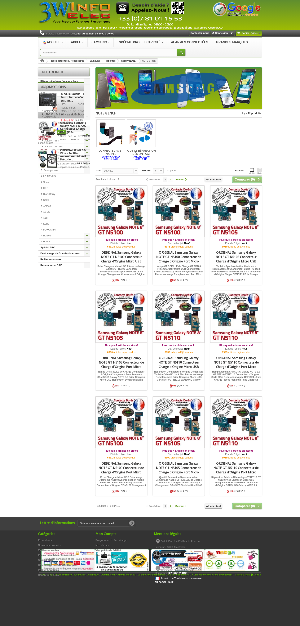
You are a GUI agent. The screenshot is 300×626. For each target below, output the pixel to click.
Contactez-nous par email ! (177, 561)
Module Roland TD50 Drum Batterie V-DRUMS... (74, 287)
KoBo (45, 223)
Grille (252, 171)
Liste (259, 171)
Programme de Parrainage (110, 540)
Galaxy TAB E (51, 158)
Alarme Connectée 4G (179, 611)
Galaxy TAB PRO (53, 146)
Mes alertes (102, 545)
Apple (46, 87)
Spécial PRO (47, 247)
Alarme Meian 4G (127, 611)
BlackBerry (48, 194)
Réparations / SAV (51, 265)
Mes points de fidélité (108, 550)
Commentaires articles (64, 333)
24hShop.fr (93, 611)
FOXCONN (49, 229)
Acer (45, 217)
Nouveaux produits (49, 545)
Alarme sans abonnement (151, 611)
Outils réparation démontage (141, 154)
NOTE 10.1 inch (53, 122)
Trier (98, 170)
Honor (46, 241)
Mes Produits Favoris (108, 555)
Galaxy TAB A (51, 152)
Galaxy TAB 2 (51, 105)
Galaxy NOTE (128, 61)
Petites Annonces (50, 259)
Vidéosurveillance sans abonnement (213, 611)
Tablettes (111, 61)
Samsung (95, 61)
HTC (45, 188)
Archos (46, 205)
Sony (45, 182)
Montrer (146, 170)
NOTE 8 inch (51, 128)
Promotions (54, 277)
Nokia (46, 200)
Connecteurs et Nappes (110, 154)
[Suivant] (181, 179)
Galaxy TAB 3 (51, 134)
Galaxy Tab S (51, 164)
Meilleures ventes (48, 550)
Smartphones (50, 170)
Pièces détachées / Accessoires (67, 61)
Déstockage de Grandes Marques (60, 253)
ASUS (46, 211)
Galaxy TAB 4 (51, 140)
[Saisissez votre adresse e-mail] (106, 523)
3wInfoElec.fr (108, 611)
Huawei (46, 235)
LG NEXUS (49, 176)
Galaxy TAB (50, 111)
